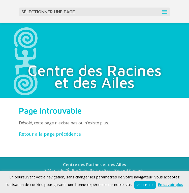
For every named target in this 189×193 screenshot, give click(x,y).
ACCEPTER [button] (145, 184)
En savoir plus (170, 184)
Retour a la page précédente (50, 134)
